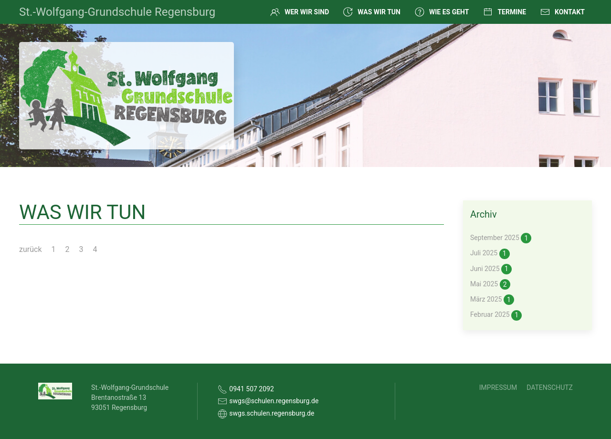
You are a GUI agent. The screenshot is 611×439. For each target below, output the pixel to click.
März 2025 (492, 299)
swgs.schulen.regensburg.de (271, 413)
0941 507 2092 (251, 389)
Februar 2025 (496, 315)
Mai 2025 (490, 284)
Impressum (498, 387)
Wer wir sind (299, 12)
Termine (504, 12)
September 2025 (500, 238)
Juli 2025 (490, 254)
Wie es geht (442, 12)
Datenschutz (550, 387)
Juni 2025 (491, 269)
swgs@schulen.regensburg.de (273, 401)
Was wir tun (371, 12)
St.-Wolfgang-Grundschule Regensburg (117, 12)
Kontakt (562, 12)
